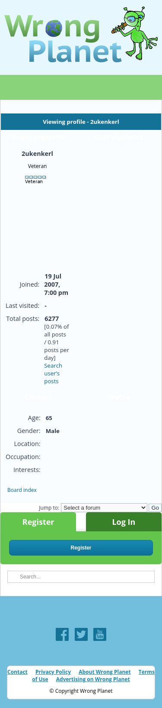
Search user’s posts (53, 373)
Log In (123, 522)
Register (38, 522)
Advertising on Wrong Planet (93, 679)
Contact (17, 672)
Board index (22, 490)
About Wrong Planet (104, 672)
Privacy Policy (53, 672)
